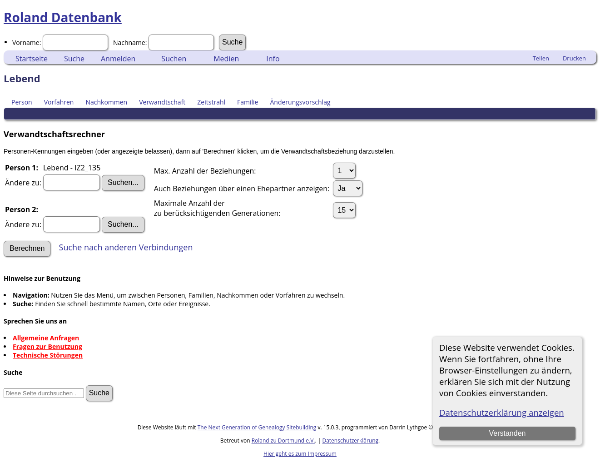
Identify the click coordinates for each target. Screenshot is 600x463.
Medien (226, 59)
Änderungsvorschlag (300, 102)
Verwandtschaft (162, 102)
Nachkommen (106, 102)
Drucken (574, 58)
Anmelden (118, 59)
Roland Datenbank (63, 17)
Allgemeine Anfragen (46, 338)
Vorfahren (59, 102)
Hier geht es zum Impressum (300, 454)
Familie (247, 102)
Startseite (31, 59)
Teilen (541, 58)
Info (272, 59)
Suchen (173, 59)
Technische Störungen (48, 355)
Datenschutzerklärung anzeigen (501, 412)
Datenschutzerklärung (350, 440)
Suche (74, 59)
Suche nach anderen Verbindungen (126, 247)
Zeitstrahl (211, 102)
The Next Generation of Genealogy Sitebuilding (257, 427)
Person (21, 102)
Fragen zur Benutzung (47, 346)
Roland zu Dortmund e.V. (283, 440)
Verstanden (507, 433)
